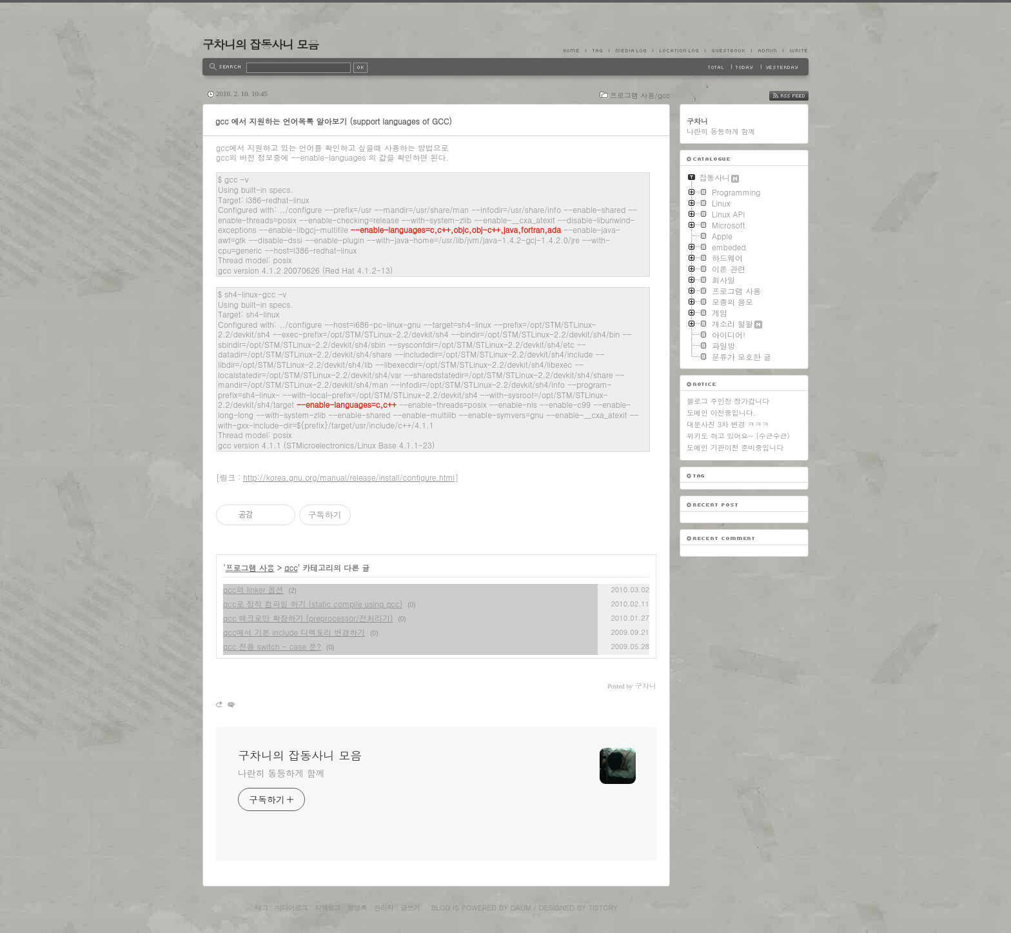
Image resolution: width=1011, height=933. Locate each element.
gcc (291, 567)
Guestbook (728, 50)
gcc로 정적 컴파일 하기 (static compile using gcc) (312, 603)
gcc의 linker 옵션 (253, 589)
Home (574, 50)
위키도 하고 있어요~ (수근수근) (738, 436)
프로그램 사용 (250, 567)
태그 (261, 907)
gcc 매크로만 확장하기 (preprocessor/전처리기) (308, 617)
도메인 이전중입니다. (721, 412)
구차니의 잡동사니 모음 (260, 44)
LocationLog (679, 50)
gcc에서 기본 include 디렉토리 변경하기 (294, 632)
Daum (521, 907)
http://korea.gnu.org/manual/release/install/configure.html (349, 477)
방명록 (357, 907)
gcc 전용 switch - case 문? (272, 646)
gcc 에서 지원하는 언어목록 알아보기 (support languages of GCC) (333, 120)
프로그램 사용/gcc (640, 95)
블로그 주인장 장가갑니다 (728, 401)
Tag (597, 50)
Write (796, 50)
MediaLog (631, 50)
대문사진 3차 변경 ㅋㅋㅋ (728, 424)
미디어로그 (291, 907)
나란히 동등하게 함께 (281, 773)
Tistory (603, 907)
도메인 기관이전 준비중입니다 (735, 447)
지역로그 (327, 907)
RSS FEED (799, 96)
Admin (767, 50)
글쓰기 (410, 907)
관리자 (383, 907)
